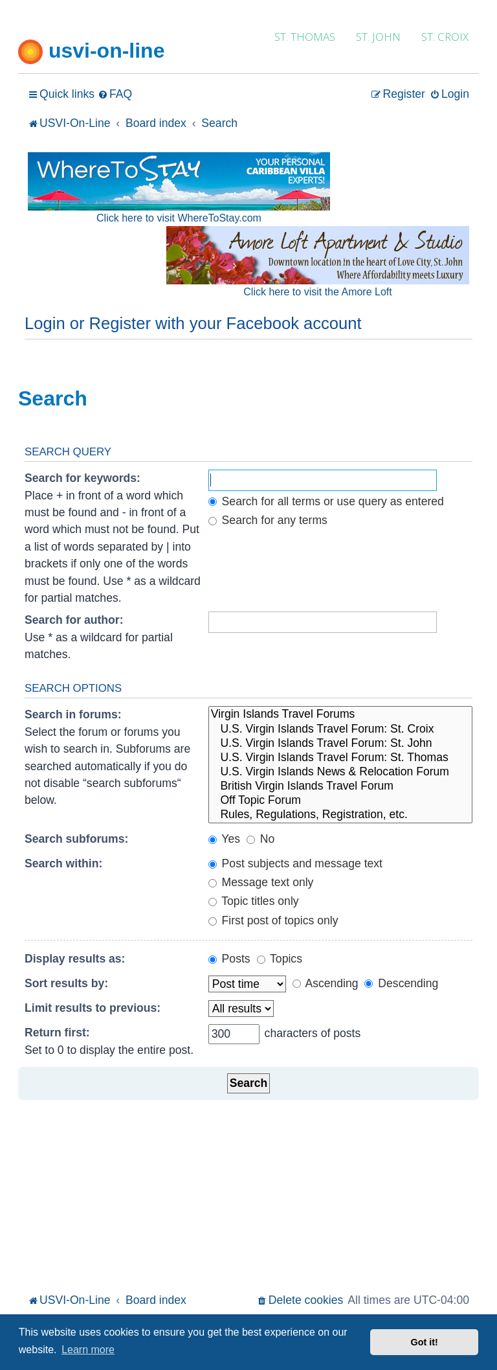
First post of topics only (273, 920)
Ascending (326, 983)
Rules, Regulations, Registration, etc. (340, 815)
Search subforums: (76, 838)
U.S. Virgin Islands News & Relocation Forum (340, 772)
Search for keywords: (82, 478)
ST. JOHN (378, 36)
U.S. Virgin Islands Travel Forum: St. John (340, 743)
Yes (224, 838)
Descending (401, 983)
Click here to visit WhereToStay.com (178, 217)
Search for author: (74, 619)
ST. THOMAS (304, 36)
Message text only (261, 882)
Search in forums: (73, 714)
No (260, 838)
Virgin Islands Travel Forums (340, 714)
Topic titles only (253, 901)
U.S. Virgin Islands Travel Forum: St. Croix (340, 729)
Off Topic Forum (340, 800)
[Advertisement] (248, 1193)
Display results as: (75, 958)
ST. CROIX (445, 36)
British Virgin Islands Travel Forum (340, 786)
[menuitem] (115, 94)
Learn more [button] (88, 1349)
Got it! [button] (424, 1342)
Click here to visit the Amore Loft (317, 291)
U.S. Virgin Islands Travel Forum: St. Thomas (340, 758)
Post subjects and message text (295, 863)
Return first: (57, 1032)
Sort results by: (66, 983)
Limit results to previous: (92, 1007)
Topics (279, 958)
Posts (229, 958)
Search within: (63, 863)
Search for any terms (267, 520)
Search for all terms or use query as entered (326, 501)
